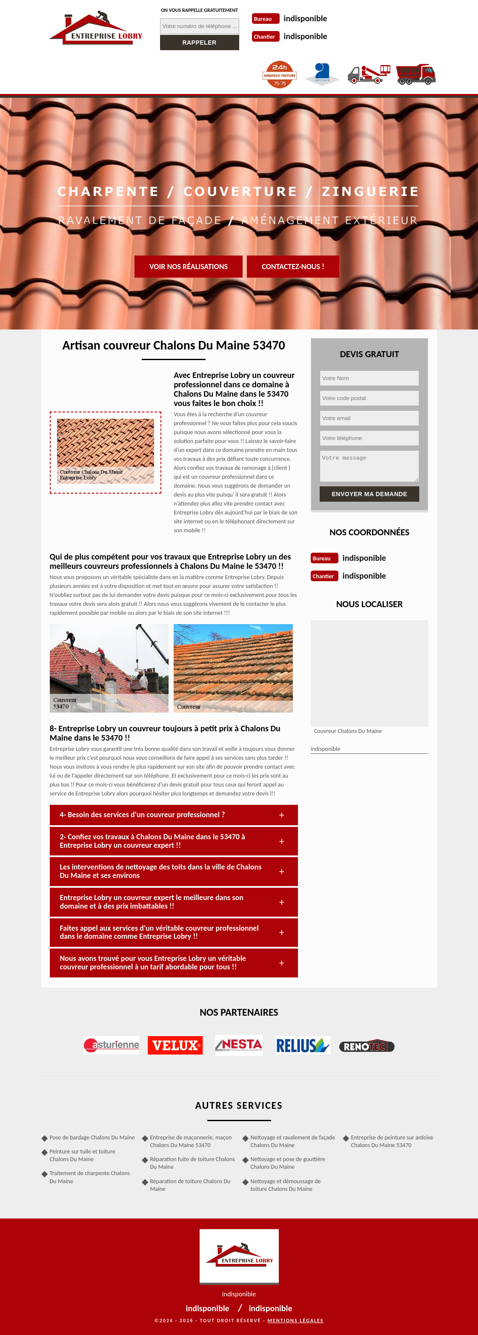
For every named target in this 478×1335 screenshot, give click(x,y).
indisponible (305, 18)
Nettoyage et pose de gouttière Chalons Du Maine (288, 1163)
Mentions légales (296, 1321)
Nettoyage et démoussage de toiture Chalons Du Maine (286, 1185)
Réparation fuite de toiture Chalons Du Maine (192, 1163)
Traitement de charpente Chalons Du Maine (90, 1177)
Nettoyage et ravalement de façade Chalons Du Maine (293, 1141)
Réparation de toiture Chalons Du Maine (190, 1185)
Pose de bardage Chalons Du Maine (92, 1137)
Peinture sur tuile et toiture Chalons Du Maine (82, 1155)
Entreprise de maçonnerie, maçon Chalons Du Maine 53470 (191, 1141)
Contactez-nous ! (293, 266)
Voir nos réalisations (188, 266)
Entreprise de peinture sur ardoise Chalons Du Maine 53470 (392, 1141)
